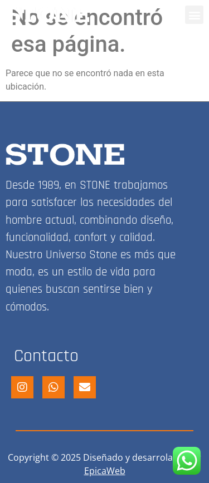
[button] (194, 15)
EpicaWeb (104, 471)
